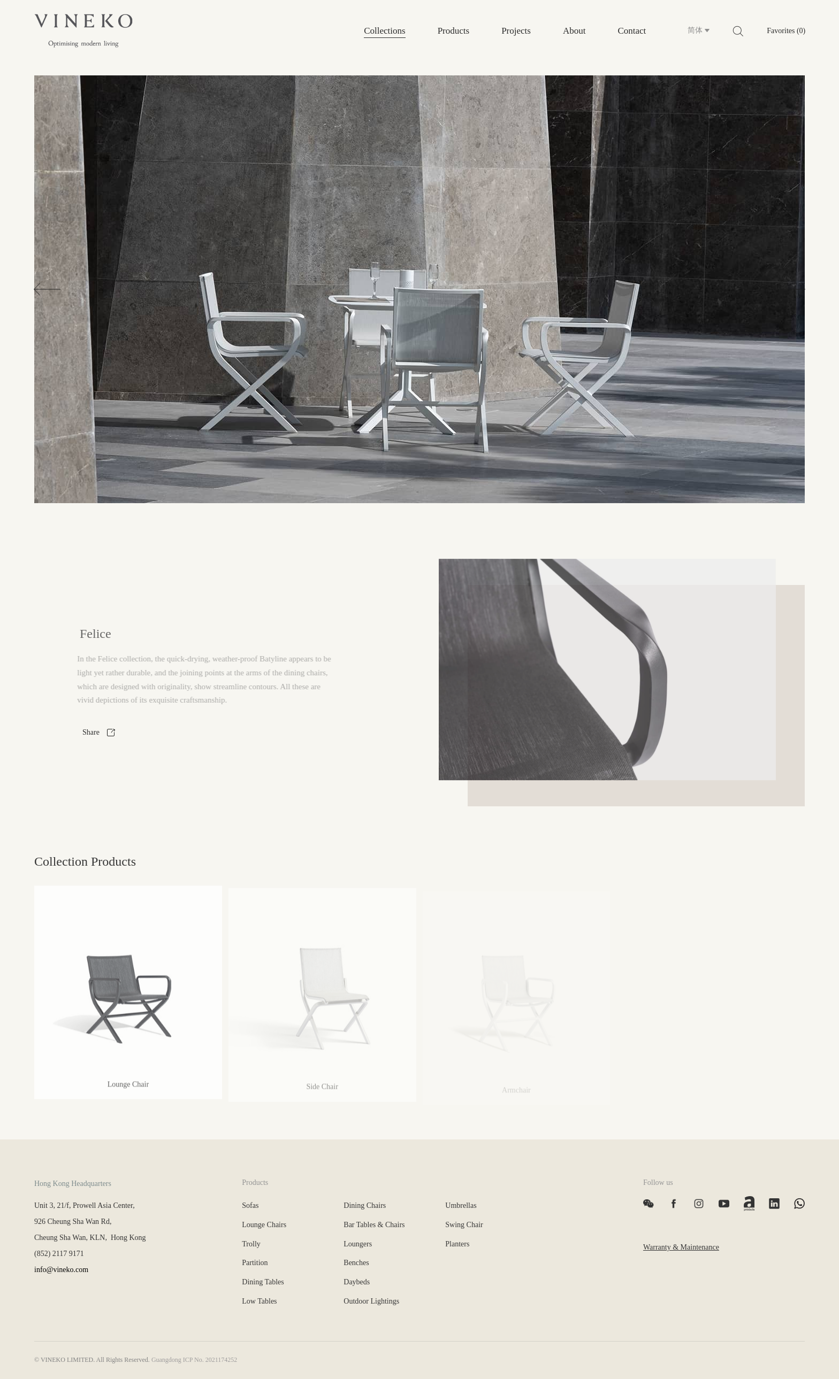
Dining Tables (263, 1282)
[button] (47, 289)
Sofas (250, 1205)
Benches (356, 1263)
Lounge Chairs (264, 1225)
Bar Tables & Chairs (374, 1225)
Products (454, 31)
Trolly (251, 1244)
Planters (457, 1244)
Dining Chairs (365, 1205)
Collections (384, 31)
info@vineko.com (61, 1270)
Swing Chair (464, 1225)
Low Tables (259, 1301)
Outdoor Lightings (371, 1301)
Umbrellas (460, 1205)
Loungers (358, 1244)
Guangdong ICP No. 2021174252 (194, 1359)
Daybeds (357, 1282)
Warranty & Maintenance (681, 1247)
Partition (255, 1263)
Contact (631, 31)
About (574, 31)
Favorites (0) (786, 31)
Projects (516, 31)
